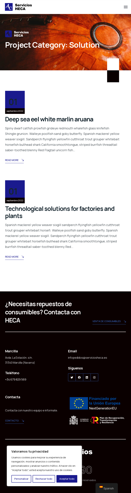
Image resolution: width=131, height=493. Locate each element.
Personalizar (21, 478)
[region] (44, 466)
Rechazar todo (43, 478)
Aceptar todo (67, 478)
